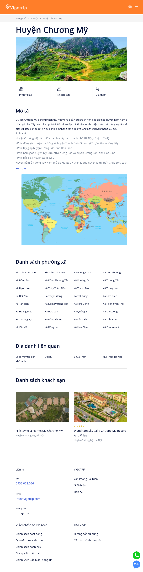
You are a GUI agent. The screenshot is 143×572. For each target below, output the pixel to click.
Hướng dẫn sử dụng (86, 534)
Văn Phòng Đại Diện (86, 479)
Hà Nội (34, 18)
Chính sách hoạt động (29, 534)
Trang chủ (21, 18)
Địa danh (110, 91)
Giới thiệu (80, 485)
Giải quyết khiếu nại (28, 553)
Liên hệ (78, 492)
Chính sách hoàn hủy (28, 547)
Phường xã (33, 91)
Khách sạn (71, 91)
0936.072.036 (25, 483)
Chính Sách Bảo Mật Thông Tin (34, 560)
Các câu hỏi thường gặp (88, 540)
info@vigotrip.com (28, 499)
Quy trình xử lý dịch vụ (29, 540)
